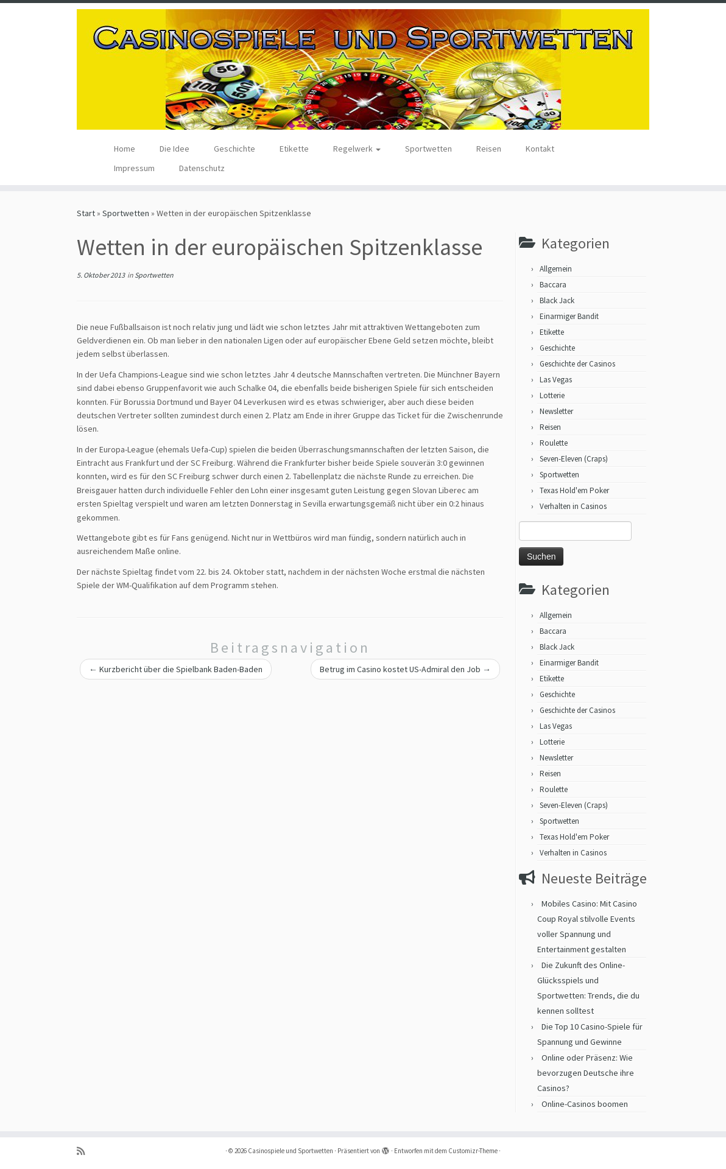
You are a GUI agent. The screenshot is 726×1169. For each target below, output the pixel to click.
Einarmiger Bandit (569, 316)
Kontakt (540, 148)
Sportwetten (428, 148)
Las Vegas (556, 379)
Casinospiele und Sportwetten (290, 1150)
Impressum (134, 168)
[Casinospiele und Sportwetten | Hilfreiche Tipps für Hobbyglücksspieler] (363, 69)
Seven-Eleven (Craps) (574, 459)
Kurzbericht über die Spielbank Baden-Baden (176, 669)
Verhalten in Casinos (573, 506)
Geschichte (234, 148)
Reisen (488, 148)
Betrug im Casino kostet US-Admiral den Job (405, 669)
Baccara (553, 284)
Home (124, 148)
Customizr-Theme (473, 1150)
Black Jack (557, 300)
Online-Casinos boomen (584, 1103)
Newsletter (556, 411)
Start (86, 213)
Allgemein (556, 269)
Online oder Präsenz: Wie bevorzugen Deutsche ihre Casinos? (585, 1073)
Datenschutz (202, 168)
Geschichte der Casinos (577, 364)
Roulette (554, 443)
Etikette (294, 148)
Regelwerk (357, 148)
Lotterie (552, 395)
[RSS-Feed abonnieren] (85, 1151)
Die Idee (174, 148)
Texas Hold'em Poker (574, 490)
